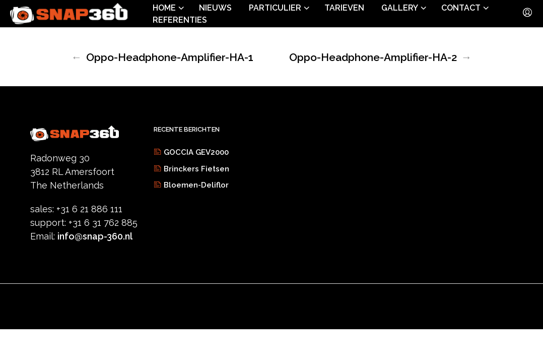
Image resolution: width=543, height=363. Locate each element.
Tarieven (344, 8)
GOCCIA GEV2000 (196, 152)
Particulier (275, 8)
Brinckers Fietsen (196, 168)
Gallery (399, 8)
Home (164, 8)
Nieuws (215, 8)
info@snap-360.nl (94, 236)
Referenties (180, 20)
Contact (461, 8)
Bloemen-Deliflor (196, 185)
